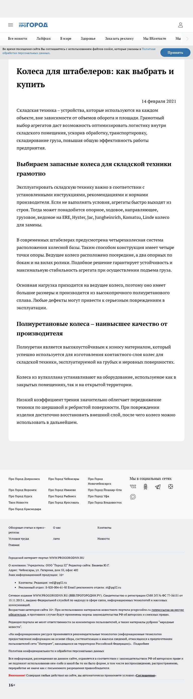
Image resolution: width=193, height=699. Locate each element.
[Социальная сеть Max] (133, 497)
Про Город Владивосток (105, 502)
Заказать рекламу (119, 38)
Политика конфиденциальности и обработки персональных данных (56, 651)
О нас (57, 527)
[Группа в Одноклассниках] (145, 487)
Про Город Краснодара (25, 509)
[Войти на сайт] (180, 25)
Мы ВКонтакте (154, 38)
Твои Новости (18, 502)
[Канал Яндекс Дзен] (170, 487)
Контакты (104, 527)
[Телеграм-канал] (158, 487)
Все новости (17, 38)
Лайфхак (44, 38)
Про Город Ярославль (63, 502)
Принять (175, 52)
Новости (104, 538)
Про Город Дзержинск (24, 479)
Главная (14, 545)
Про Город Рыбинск (62, 496)
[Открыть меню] (11, 25)
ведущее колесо (106, 285)
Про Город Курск (20, 496)
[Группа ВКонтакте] (133, 487)
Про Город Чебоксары (63, 479)
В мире (66, 38)
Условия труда (19, 538)
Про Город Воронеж (23, 490)
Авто (56, 538)
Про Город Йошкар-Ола (105, 490)
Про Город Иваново (62, 490)
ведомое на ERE (53, 217)
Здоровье (88, 38)
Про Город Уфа (98, 496)
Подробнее (141, 643)
